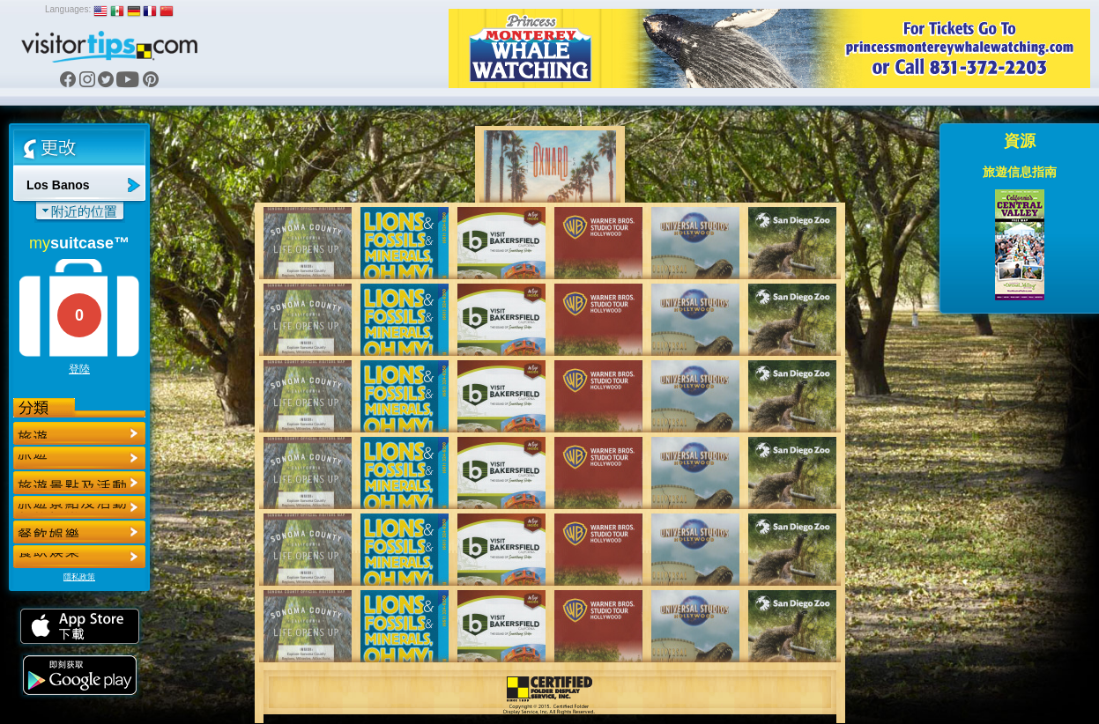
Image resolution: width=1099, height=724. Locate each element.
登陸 (79, 369)
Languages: (68, 9)
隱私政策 (79, 577)
